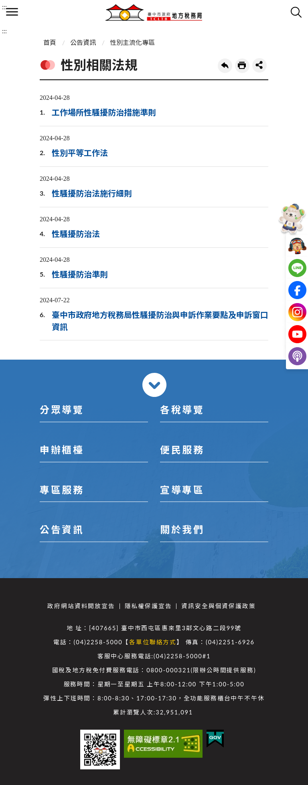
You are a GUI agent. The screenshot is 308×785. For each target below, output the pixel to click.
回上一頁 (225, 66)
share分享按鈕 (259, 65)
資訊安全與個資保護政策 (218, 606)
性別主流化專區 (132, 42)
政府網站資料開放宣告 (81, 606)
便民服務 (182, 449)
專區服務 (62, 490)
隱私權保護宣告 (148, 606)
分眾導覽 (62, 409)
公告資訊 (83, 42)
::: (4, 6)
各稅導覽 (182, 409)
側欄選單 (12, 12)
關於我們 (182, 529)
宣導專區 (182, 490)
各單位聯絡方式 (152, 642)
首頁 (49, 42)
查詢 (296, 12)
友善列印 (242, 66)
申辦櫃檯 (62, 449)
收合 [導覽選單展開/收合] (154, 385)
